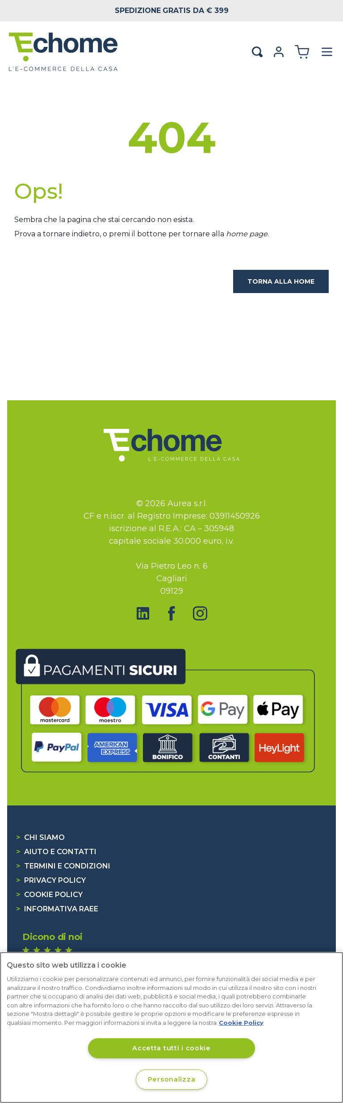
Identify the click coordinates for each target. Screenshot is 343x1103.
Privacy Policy (51, 880)
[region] (171, 1027)
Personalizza (172, 1079)
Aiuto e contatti (56, 851)
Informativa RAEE (57, 909)
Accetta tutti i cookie (171, 1048)
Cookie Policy (49, 894)
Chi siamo (40, 837)
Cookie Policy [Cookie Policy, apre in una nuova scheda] (241, 1022)
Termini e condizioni (63, 866)
